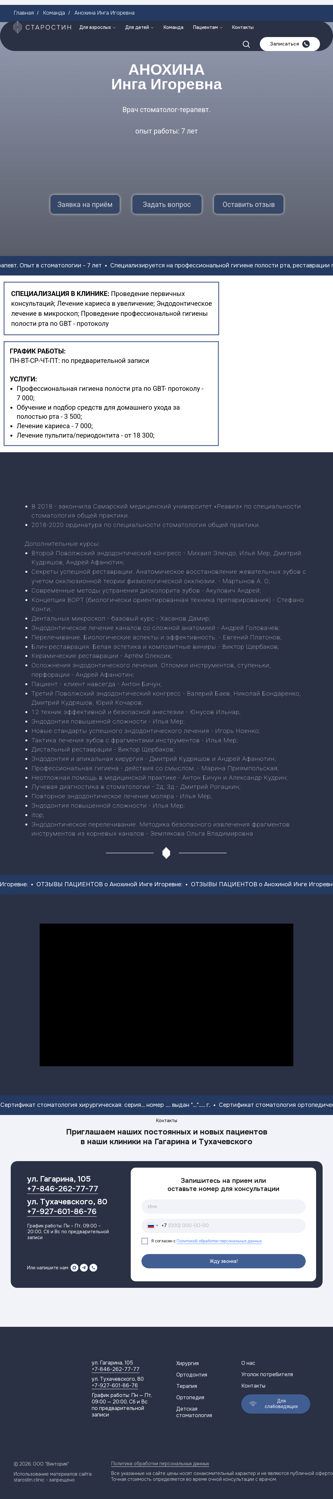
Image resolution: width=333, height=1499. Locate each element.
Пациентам (205, 6)
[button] (246, 23)
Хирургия (187, 1363)
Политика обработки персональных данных (160, 1464)
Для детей (137, 6)
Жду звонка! (224, 1261)
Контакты (243, 6)
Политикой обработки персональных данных (219, 1241)
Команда (173, 6)
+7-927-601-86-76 (62, 1211)
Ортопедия (190, 1397)
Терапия (186, 1386)
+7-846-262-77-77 (62, 1189)
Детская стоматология (194, 1412)
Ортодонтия (191, 1374)
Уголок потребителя (267, 1374)
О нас (248, 1363)
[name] (223, 1206)
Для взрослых (95, 6)
